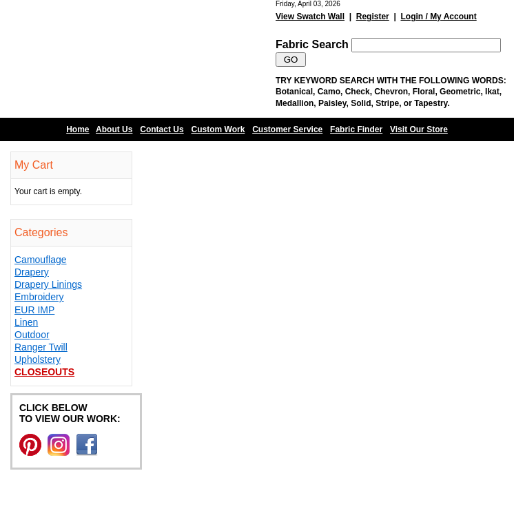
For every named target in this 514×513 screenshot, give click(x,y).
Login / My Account (438, 16)
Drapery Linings (48, 284)
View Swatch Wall (310, 16)
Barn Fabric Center (138, 58)
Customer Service (287, 129)
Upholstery (37, 359)
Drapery (31, 272)
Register (372, 16)
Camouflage (40, 259)
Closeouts (44, 371)
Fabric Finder (356, 129)
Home (77, 129)
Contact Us (161, 129)
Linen (26, 322)
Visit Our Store (419, 129)
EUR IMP (34, 309)
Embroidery (39, 296)
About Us (114, 129)
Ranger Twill (41, 347)
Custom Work (218, 129)
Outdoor (32, 334)
